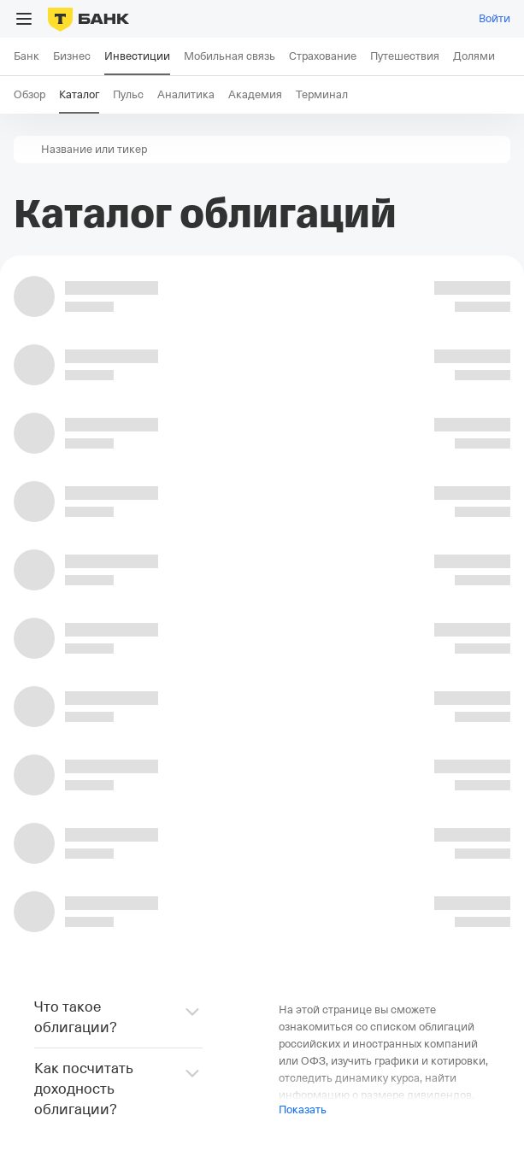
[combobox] (274, 149)
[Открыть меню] (24, 19)
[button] (27, 149)
